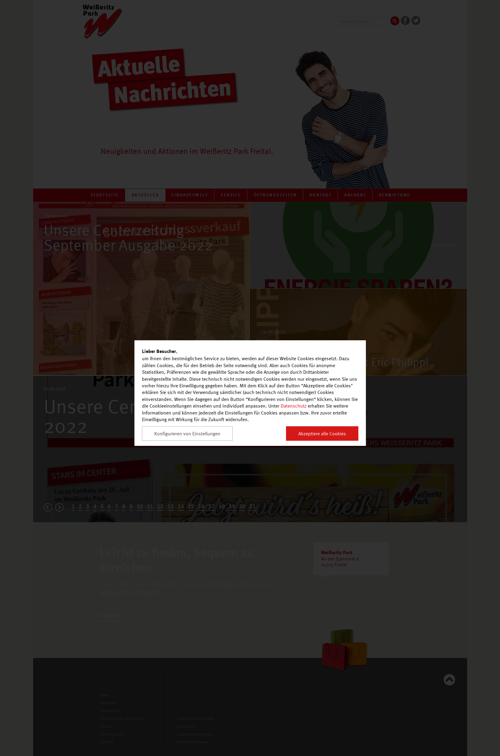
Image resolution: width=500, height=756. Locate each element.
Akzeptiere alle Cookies (322, 433)
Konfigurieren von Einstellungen (187, 433)
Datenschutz (294, 406)
